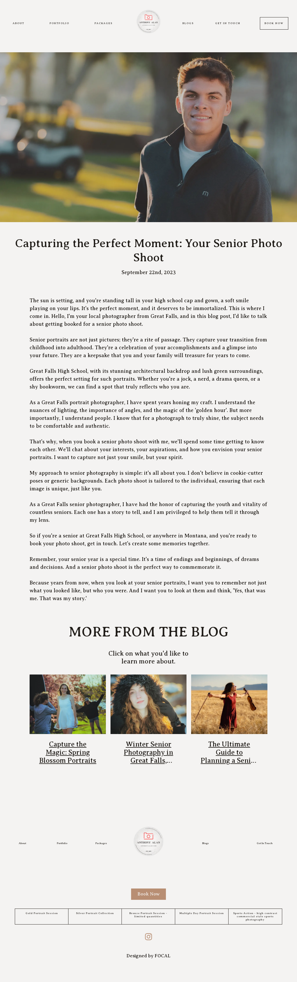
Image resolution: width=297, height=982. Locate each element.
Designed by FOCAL (148, 955)
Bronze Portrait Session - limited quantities (148, 915)
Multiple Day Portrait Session (202, 913)
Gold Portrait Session (42, 913)
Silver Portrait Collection (95, 913)
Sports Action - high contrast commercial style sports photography (255, 916)
